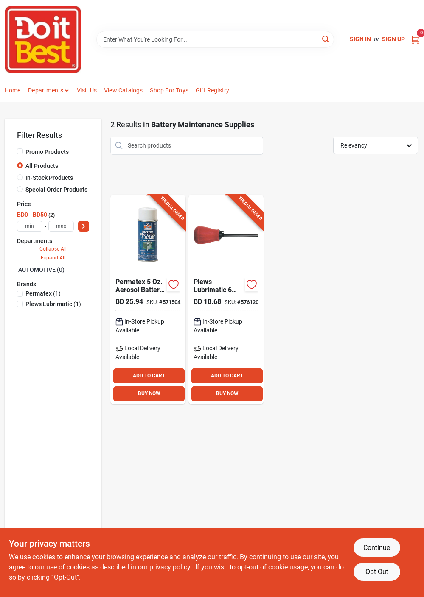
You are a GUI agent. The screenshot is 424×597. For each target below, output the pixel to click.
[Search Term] (215, 39)
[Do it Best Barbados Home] (43, 39)
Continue (376, 548)
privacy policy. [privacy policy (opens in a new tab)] (170, 567)
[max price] (61, 226)
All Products (41, 166)
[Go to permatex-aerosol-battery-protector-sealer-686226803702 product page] (147, 299)
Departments (45, 90)
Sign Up (393, 39)
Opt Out (376, 572)
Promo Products (47, 152)
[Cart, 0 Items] (415, 39)
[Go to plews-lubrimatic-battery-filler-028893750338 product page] (226, 299)
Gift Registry (213, 90)
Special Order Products (56, 189)
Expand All (53, 258)
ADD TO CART (149, 376)
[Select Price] (83, 226)
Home (13, 90)
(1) (43, 293)
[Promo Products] (20, 151)
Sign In (360, 39)
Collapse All (53, 249)
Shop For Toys (169, 90)
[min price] (29, 226)
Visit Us (87, 90)
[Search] (326, 39)
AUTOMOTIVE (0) (41, 269)
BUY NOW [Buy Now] (149, 393)
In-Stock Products (49, 178)
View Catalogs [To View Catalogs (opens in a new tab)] (123, 90)
